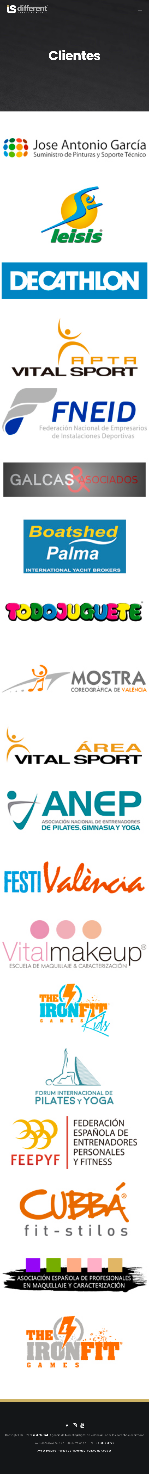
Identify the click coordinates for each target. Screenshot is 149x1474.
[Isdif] (27, 9)
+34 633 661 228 (104, 1443)
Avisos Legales (46, 1451)
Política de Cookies (99, 1451)
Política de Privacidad (71, 1451)
